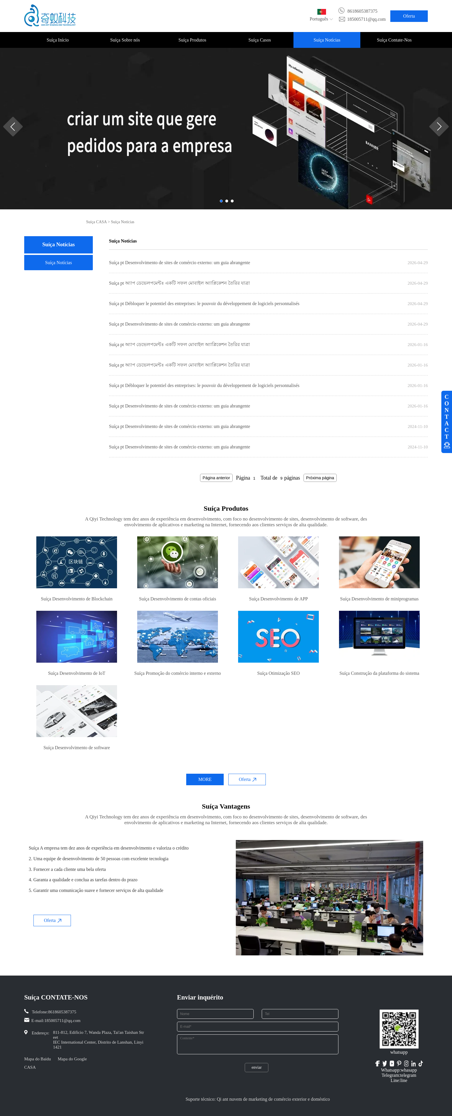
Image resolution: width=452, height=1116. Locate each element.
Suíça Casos (259, 39)
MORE (205, 779)
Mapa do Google (72, 1059)
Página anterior (216, 478)
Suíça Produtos (192, 39)
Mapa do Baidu (37, 1059)
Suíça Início (58, 39)
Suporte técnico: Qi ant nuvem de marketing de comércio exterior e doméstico (258, 1099)
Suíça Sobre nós (125, 39)
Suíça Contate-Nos (394, 39)
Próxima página (320, 478)
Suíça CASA (96, 222)
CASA (30, 1067)
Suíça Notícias (327, 39)
